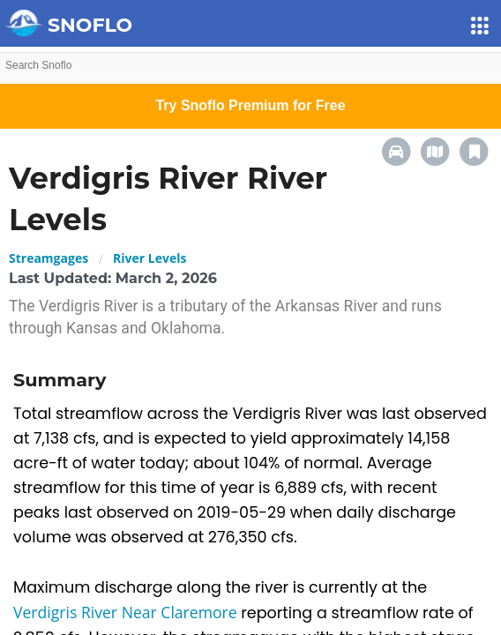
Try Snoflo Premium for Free (250, 105)
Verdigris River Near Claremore (127, 612)
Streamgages (48, 258)
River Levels (149, 258)
